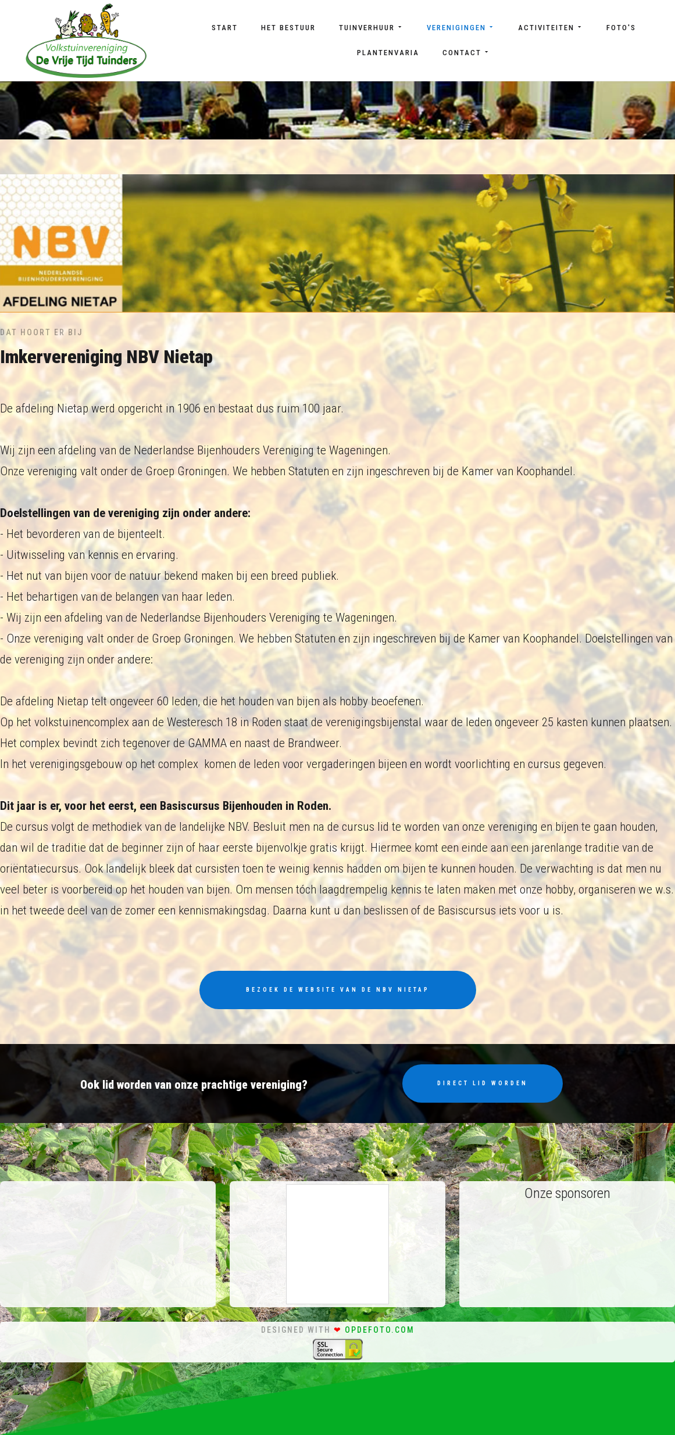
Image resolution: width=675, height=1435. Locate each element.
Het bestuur (288, 27)
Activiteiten (550, 27)
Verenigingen (461, 27)
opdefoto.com (380, 1329)
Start (225, 27)
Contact (466, 52)
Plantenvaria (388, 52)
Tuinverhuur (371, 27)
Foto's (621, 27)
